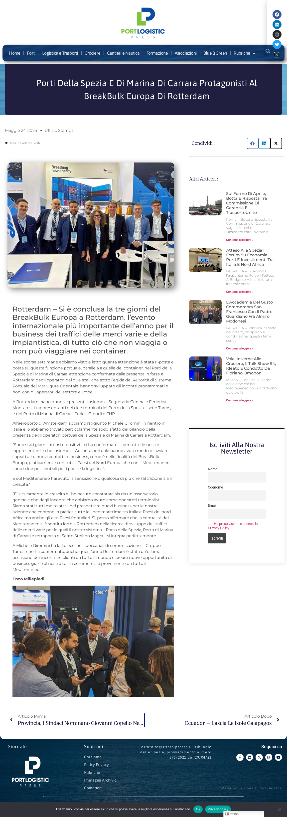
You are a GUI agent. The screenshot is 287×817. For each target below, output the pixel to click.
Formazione (157, 53)
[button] (253, 143)
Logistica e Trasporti (60, 53)
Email (212, 505)
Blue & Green (215, 53)
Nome (212, 469)
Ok (198, 809)
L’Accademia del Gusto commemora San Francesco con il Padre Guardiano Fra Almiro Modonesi (249, 312)
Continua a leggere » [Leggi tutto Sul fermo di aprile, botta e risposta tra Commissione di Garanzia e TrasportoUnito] (239, 240)
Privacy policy (218, 809)
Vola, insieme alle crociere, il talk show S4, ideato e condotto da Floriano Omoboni (251, 366)
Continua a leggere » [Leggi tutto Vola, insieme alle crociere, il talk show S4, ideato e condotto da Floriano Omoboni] (239, 400)
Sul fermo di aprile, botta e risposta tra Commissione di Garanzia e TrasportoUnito (246, 203)
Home (14, 53)
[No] (279, 809)
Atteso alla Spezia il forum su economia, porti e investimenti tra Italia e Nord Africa (250, 257)
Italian (232, 814)
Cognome (215, 487)
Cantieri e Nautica (123, 53)
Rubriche (244, 53)
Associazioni (186, 53)
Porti (31, 53)
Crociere (92, 53)
